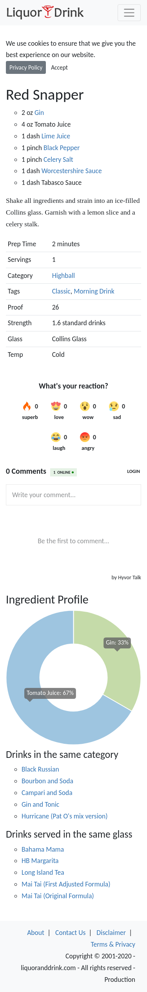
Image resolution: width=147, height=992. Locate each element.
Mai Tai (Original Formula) (58, 896)
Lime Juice (56, 136)
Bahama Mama (43, 849)
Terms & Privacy (113, 944)
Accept (59, 67)
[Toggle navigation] (129, 12)
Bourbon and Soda (47, 781)
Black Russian (40, 769)
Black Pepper (62, 147)
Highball (63, 275)
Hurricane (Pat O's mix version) (65, 816)
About (35, 932)
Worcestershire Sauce (72, 171)
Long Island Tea (43, 872)
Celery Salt (58, 159)
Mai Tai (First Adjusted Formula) (66, 884)
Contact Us (70, 932)
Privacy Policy (25, 67)
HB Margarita (40, 860)
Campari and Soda (47, 792)
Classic (61, 291)
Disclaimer (111, 932)
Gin (39, 112)
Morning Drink (94, 291)
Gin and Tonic (40, 804)
